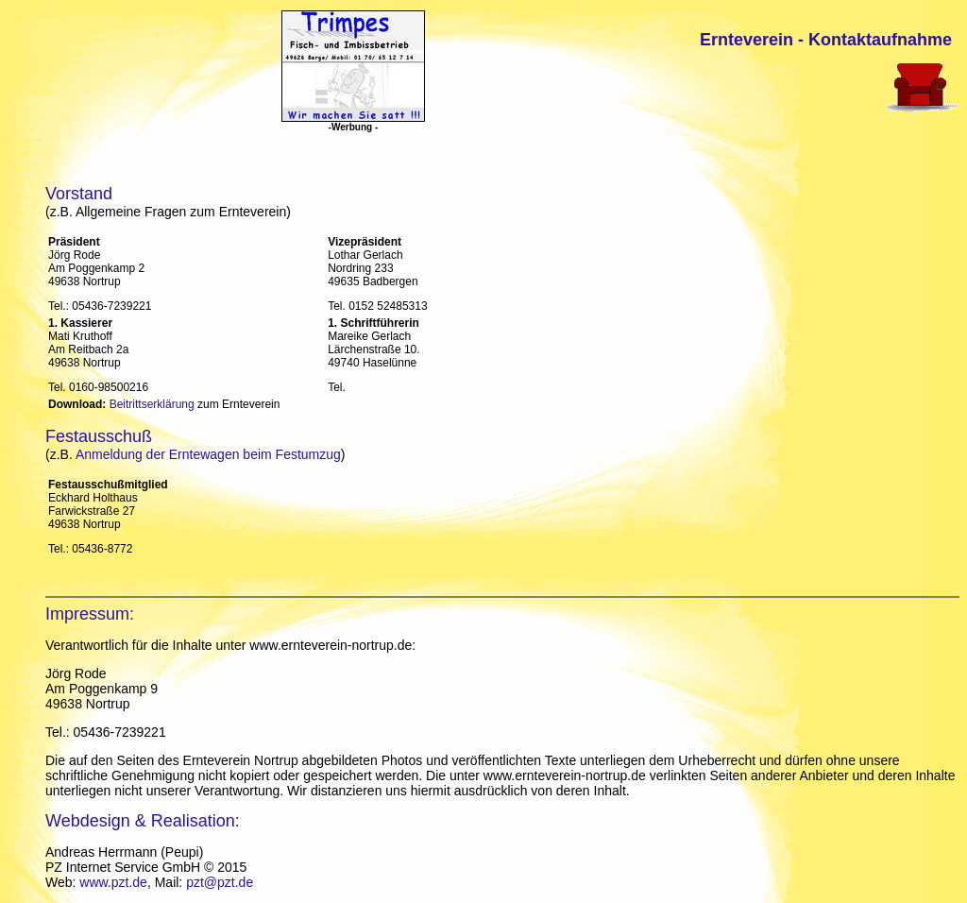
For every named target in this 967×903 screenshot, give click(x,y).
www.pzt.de (113, 882)
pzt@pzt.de (219, 882)
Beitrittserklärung (152, 404)
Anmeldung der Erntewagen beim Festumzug (208, 454)
